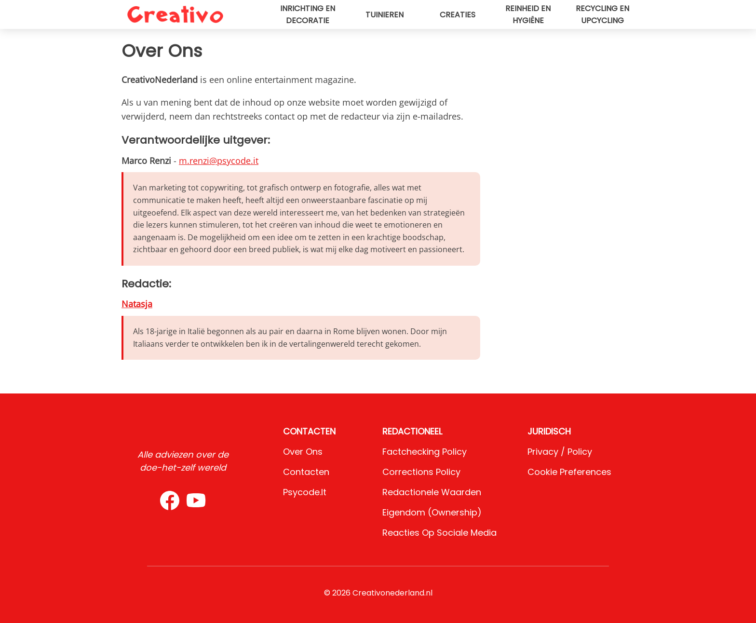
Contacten (306, 472)
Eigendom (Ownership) (432, 512)
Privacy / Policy (559, 452)
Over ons (303, 452)
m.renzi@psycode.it (218, 160)
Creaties (457, 14)
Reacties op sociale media (439, 533)
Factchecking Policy (424, 452)
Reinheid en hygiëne (528, 14)
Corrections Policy (421, 472)
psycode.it (304, 492)
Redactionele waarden (431, 492)
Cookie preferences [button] (569, 472)
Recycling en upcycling (602, 14)
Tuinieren (384, 14)
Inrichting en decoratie (307, 14)
